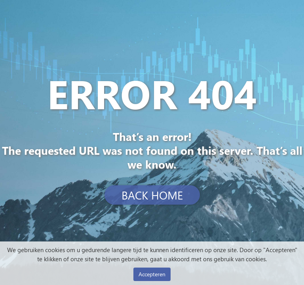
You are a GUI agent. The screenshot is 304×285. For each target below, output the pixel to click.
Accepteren (152, 274)
